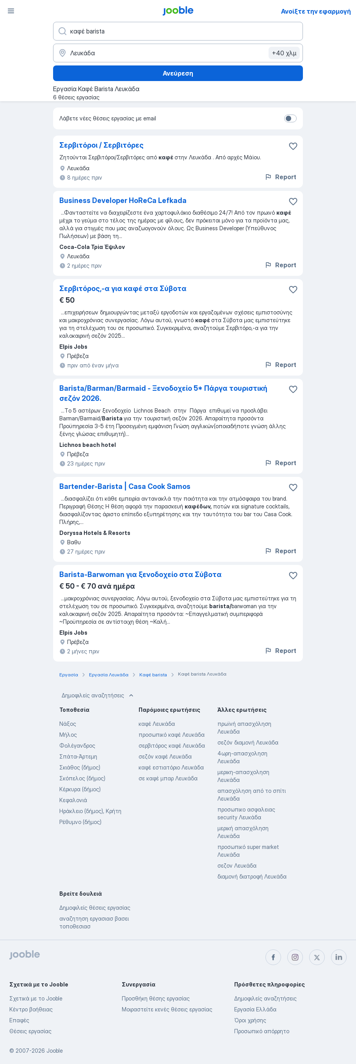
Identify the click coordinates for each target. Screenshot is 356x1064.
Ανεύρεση (178, 73)
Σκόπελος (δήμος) (82, 778)
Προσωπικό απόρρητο (261, 1031)
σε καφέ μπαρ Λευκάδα (168, 778)
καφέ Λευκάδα (157, 723)
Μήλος (68, 734)
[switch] (290, 118)
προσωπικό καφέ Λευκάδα (172, 734)
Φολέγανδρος (77, 745)
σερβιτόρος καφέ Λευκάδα (172, 745)
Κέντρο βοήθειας (31, 1009)
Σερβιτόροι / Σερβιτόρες (101, 145)
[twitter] (317, 957)
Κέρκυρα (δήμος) (80, 789)
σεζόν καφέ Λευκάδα (165, 756)
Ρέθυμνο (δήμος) (80, 822)
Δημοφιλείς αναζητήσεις (98, 695)
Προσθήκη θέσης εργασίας (156, 998)
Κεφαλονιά (73, 800)
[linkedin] (339, 957)
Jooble (54, 1050)
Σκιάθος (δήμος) (79, 767)
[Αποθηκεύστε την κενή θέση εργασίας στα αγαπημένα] (293, 146)
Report (280, 177)
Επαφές (19, 1020)
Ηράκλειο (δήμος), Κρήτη (90, 811)
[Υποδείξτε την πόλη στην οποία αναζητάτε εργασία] (178, 53)
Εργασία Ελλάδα (255, 1009)
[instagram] (295, 957)
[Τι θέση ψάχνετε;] (178, 31)
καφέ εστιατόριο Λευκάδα (171, 767)
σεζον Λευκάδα (236, 865)
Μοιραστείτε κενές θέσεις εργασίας (167, 1009)
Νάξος (67, 723)
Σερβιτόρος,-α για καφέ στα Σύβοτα (123, 288)
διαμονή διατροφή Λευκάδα (252, 876)
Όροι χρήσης (250, 1020)
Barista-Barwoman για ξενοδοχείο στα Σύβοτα (140, 574)
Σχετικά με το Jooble (35, 998)
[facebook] (273, 957)
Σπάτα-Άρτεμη (78, 756)
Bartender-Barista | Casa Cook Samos (124, 486)
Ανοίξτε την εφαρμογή (316, 11)
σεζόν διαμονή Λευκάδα (247, 742)
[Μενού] (11, 11)
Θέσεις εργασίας (30, 1031)
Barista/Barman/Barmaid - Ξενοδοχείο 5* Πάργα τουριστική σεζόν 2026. (163, 393)
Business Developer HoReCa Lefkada (123, 200)
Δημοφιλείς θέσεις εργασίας (94, 907)
